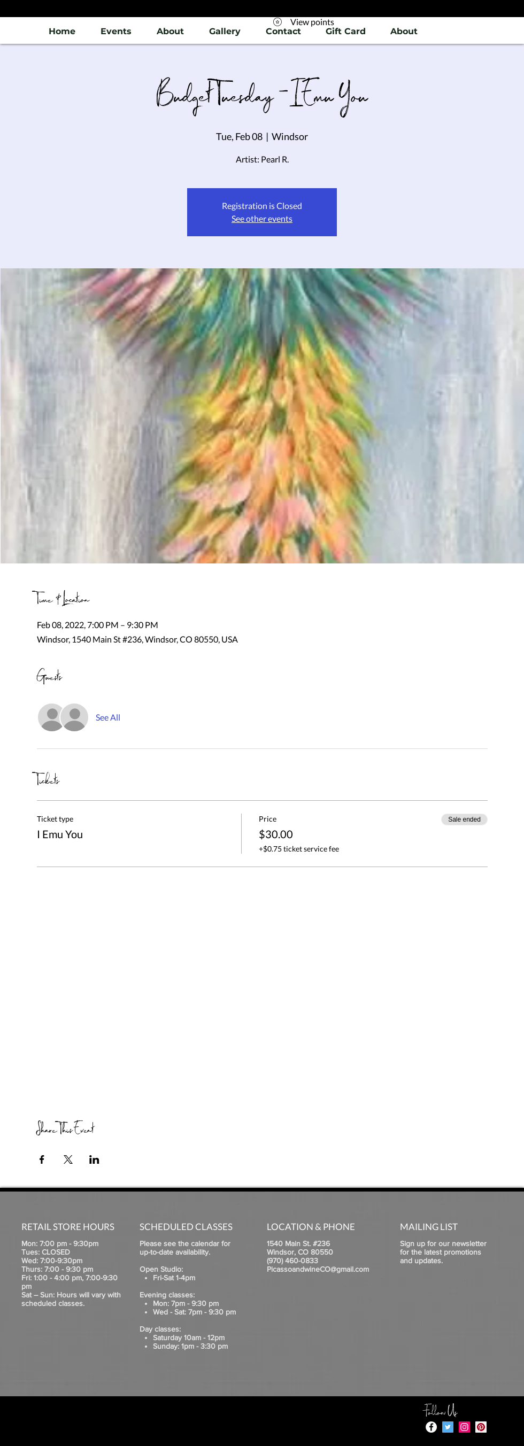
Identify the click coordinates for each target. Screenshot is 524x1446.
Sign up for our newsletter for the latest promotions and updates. (443, 1252)
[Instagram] (464, 1427)
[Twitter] (447, 1427)
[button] (224, 31)
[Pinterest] (481, 1427)
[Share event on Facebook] (42, 1159)
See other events (262, 218)
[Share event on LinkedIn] (94, 1159)
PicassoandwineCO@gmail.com (318, 1269)
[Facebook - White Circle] (431, 1427)
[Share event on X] (68, 1159)
